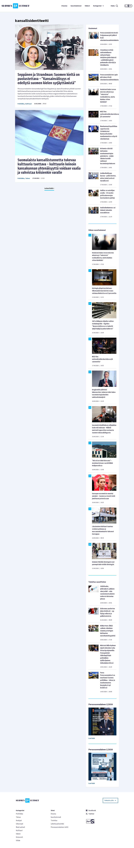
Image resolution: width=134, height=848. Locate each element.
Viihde (18, 840)
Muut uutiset (20, 827)
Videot (87, 6)
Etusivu (64, 6)
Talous (27, 178)
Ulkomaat (19, 824)
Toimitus (54, 820)
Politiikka (21, 104)
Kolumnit (19, 837)
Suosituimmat (76, 6)
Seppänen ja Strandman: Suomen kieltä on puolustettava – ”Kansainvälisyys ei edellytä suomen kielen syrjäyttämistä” (49, 78)
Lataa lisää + (49, 188)
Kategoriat (98, 6)
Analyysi (19, 820)
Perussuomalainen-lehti (59, 827)
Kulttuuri (28, 104)
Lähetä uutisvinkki (57, 824)
